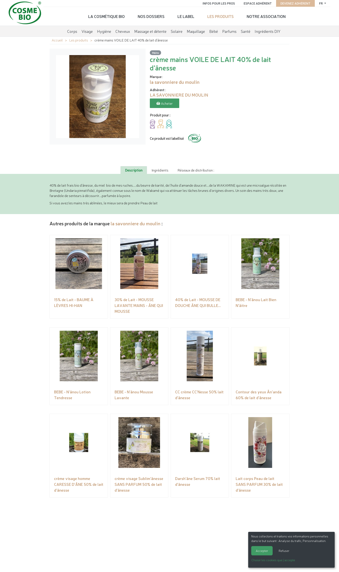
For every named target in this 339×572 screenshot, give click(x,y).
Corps (72, 31)
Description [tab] (133, 170)
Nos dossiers (151, 16)
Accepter (262, 551)
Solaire (176, 31)
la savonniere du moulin (135, 223)
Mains (155, 52)
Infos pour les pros (219, 3)
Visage (87, 31)
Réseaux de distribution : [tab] (195, 170)
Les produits (220, 16)
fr (321, 3)
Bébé (213, 31)
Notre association (266, 16)
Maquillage (196, 31)
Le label (185, 16)
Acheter (164, 103)
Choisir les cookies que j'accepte (273, 560)
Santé (245, 31)
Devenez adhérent (295, 3)
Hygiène (104, 31)
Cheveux (122, 31)
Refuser (284, 551)
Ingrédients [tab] (160, 170)
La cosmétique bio (106, 16)
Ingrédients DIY (267, 31)
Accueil (57, 40)
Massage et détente (150, 31)
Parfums (229, 31)
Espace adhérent (258, 3)
